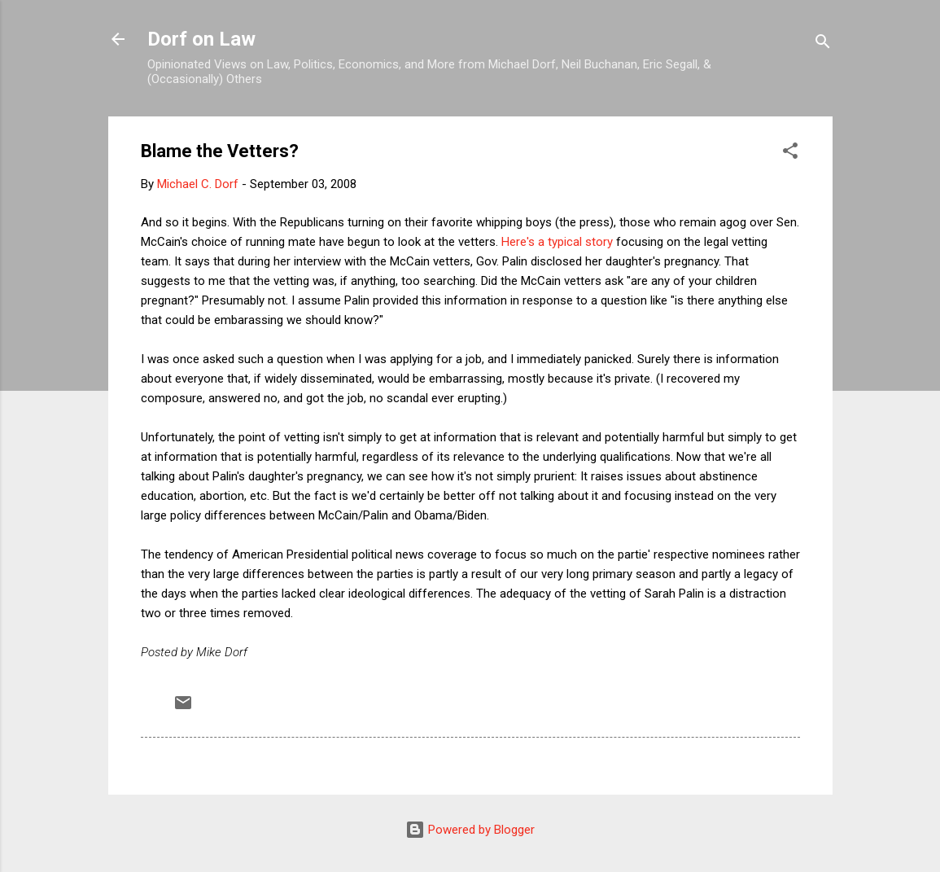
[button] (790, 153)
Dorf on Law (201, 39)
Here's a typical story (557, 241)
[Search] (823, 44)
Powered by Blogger (470, 829)
